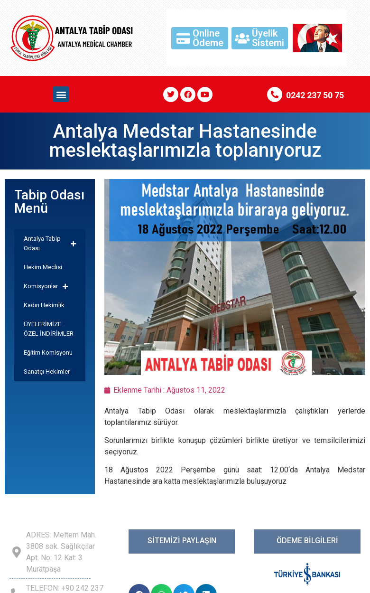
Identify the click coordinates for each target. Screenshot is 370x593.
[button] (61, 94)
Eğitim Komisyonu (48, 352)
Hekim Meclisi (43, 267)
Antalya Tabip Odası (50, 243)
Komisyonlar (46, 286)
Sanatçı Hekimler (47, 371)
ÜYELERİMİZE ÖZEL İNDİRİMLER (49, 328)
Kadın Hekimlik (44, 305)
